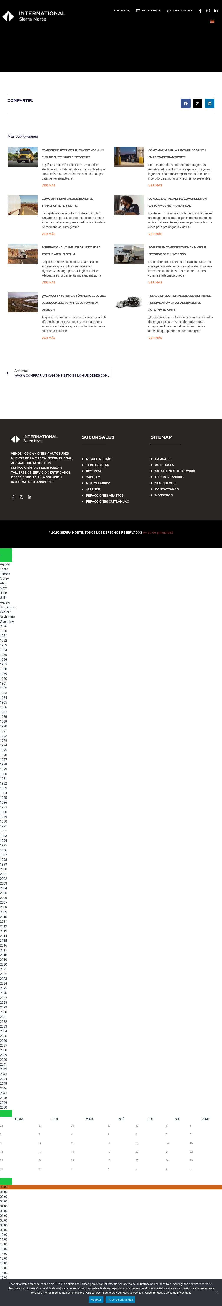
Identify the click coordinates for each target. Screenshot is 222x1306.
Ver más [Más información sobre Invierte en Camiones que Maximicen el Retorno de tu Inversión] (155, 282)
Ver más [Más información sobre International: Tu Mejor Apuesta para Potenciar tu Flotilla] (49, 282)
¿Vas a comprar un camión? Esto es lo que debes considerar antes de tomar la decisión (74, 302)
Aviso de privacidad (158, 532)
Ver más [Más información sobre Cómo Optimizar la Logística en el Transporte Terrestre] (49, 234)
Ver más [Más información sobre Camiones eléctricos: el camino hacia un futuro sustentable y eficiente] (49, 185)
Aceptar (96, 1299)
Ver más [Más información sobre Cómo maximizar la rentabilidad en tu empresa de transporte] (155, 185)
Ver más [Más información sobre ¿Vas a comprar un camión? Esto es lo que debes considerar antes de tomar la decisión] (49, 338)
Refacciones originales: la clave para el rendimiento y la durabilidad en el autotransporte (179, 302)
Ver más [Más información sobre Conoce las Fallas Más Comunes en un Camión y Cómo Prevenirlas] (155, 234)
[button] (212, 21)
